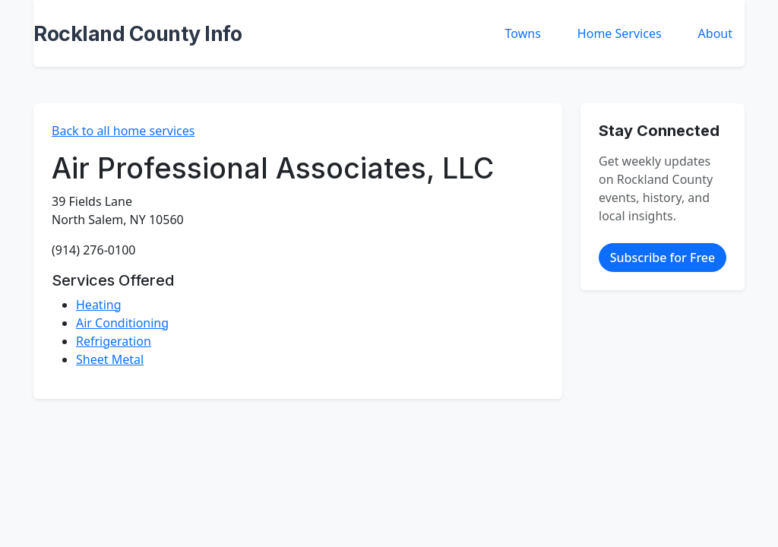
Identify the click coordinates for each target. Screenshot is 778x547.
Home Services (619, 33)
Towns (523, 33)
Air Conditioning (122, 323)
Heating (99, 304)
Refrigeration (113, 341)
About (715, 33)
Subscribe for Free (662, 257)
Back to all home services (123, 130)
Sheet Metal (110, 359)
